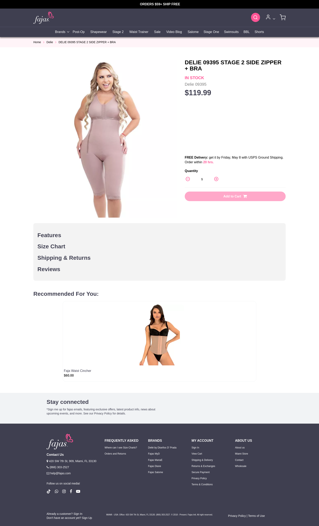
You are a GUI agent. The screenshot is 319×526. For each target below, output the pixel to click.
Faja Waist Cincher (77, 371)
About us (240, 447)
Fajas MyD (154, 453)
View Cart (197, 453)
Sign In (195, 447)
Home (37, 42)
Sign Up (87, 517)
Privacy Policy (199, 478)
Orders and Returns (115, 453)
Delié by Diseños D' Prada (162, 447)
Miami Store (241, 453)
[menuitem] (61, 32)
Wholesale (240, 466)
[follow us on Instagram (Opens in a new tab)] (64, 491)
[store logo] (43, 18)
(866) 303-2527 (58, 467)
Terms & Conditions (202, 484)
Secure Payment (201, 472)
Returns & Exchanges (203, 466)
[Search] (255, 17)
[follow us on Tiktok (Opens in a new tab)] (49, 491)
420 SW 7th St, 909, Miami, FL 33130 (71, 461)
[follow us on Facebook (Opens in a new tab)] (71, 491)
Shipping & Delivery (202, 460)
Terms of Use (256, 515)
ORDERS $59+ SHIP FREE (160, 4)
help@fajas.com (59, 473)
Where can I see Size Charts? (121, 447)
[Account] (269, 18)
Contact (239, 460)
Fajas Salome (155, 472)
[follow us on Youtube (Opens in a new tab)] (78, 491)
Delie (50, 42)
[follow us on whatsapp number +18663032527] (56, 491)
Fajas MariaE (155, 460)
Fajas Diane (154, 466)
